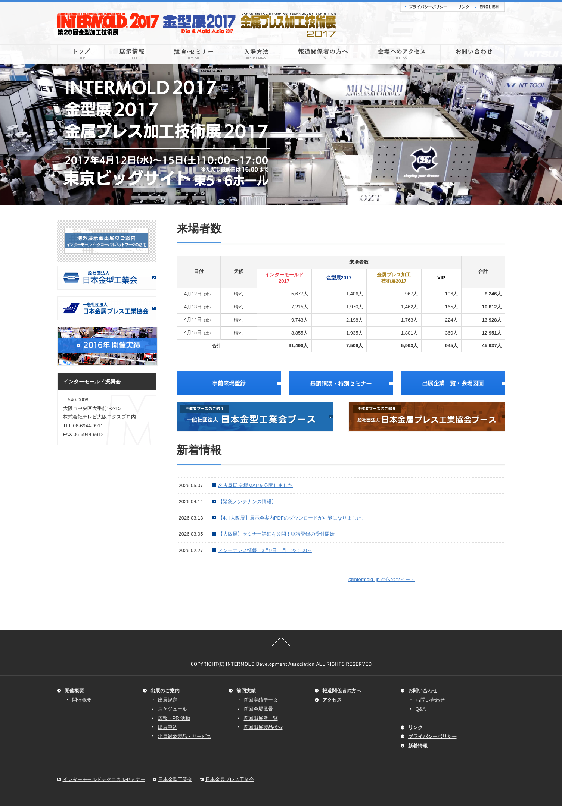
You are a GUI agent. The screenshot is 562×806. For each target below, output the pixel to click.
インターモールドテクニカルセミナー (104, 779)
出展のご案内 (165, 690)
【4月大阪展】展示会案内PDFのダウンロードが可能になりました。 (292, 518)
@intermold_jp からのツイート (381, 579)
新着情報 (418, 746)
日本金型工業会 (175, 779)
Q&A (421, 709)
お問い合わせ (473, 54)
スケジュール (172, 709)
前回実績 (246, 690)
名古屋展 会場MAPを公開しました (255, 485)
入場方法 (256, 54)
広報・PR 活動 (174, 718)
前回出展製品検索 (263, 727)
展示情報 (132, 54)
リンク (461, 7)
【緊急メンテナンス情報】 (247, 501)
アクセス (332, 700)
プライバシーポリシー (425, 7)
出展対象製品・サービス (184, 736)
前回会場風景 (258, 709)
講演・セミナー (194, 54)
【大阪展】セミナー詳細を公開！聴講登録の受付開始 (276, 534)
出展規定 (167, 700)
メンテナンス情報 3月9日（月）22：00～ (265, 550)
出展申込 (167, 727)
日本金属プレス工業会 (229, 779)
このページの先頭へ (281, 641)
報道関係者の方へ (323, 54)
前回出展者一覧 (261, 718)
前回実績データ (261, 700)
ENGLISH (488, 7)
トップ (81, 54)
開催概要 (74, 690)
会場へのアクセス (402, 54)
